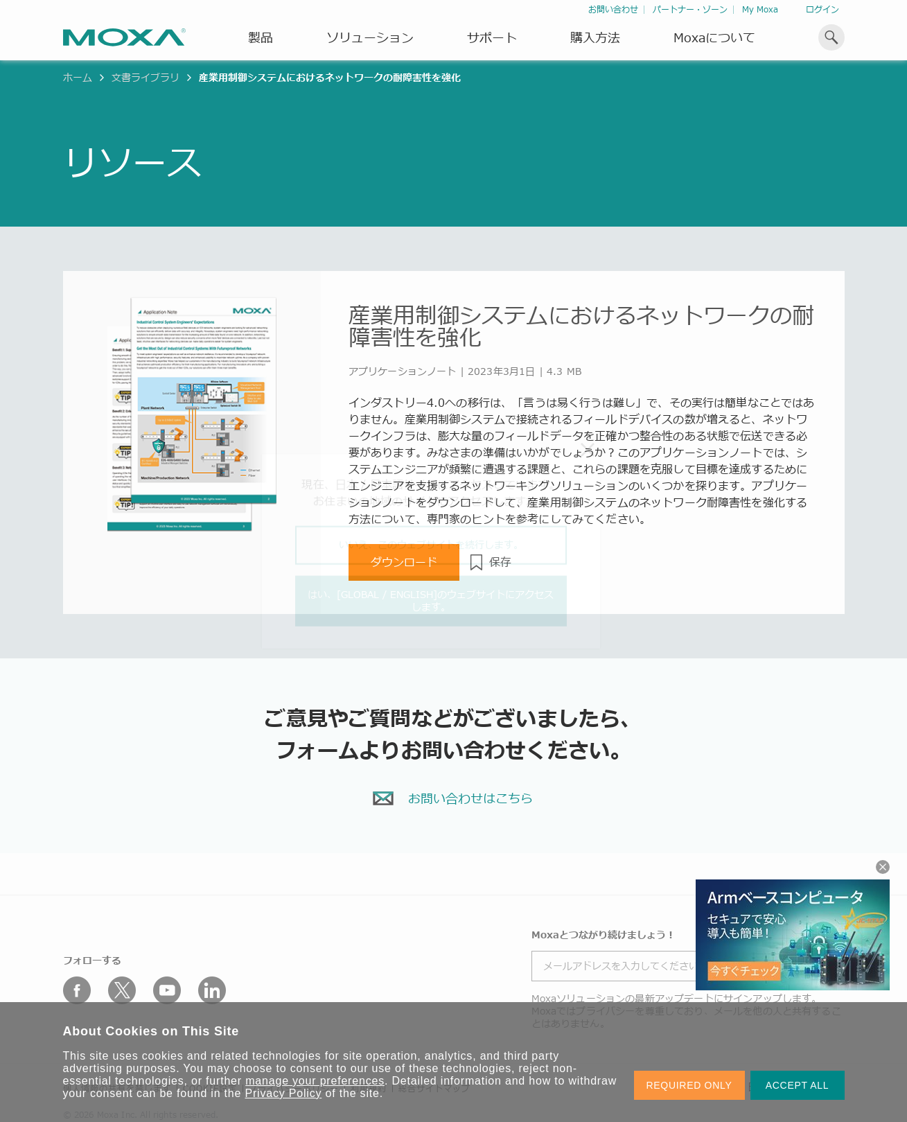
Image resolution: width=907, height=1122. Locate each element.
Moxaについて (714, 37)
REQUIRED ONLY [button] (689, 1085)
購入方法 (595, 37)
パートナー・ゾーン (690, 9)
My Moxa (760, 9)
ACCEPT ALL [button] (797, 1085)
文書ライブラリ (145, 77)
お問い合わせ (613, 9)
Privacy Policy (283, 1093)
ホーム (77, 77)
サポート (492, 37)
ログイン (822, 9)
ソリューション (370, 37)
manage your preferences (315, 1081)
